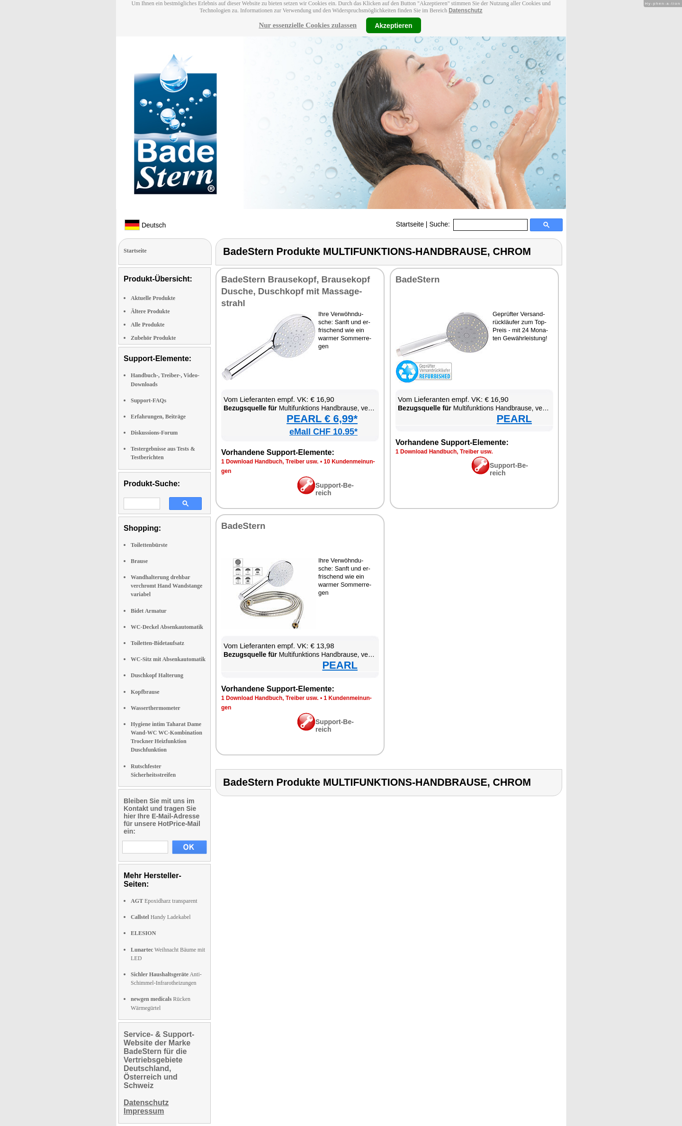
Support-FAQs (148, 400)
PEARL (514, 419)
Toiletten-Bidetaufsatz (157, 643)
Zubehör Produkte (153, 338)
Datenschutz (465, 10)
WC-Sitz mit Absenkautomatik (168, 659)
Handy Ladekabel (161, 917)
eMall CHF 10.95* (323, 431)
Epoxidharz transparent (164, 901)
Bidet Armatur (149, 611)
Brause (139, 561)
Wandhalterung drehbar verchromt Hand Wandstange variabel (166, 586)
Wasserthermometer (155, 708)
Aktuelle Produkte (153, 298)
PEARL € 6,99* (322, 419)
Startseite (410, 224)
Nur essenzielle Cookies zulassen (308, 25)
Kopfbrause (145, 692)
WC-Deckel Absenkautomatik (167, 627)
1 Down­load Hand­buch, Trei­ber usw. (270, 461)
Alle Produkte (147, 324)
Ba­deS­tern (417, 279)
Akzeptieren (393, 25)
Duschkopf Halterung (157, 675)
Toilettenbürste (149, 545)
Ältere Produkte (150, 311)
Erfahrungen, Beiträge (158, 416)
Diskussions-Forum (154, 432)
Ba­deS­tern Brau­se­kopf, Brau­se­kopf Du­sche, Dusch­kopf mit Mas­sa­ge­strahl (295, 291)
